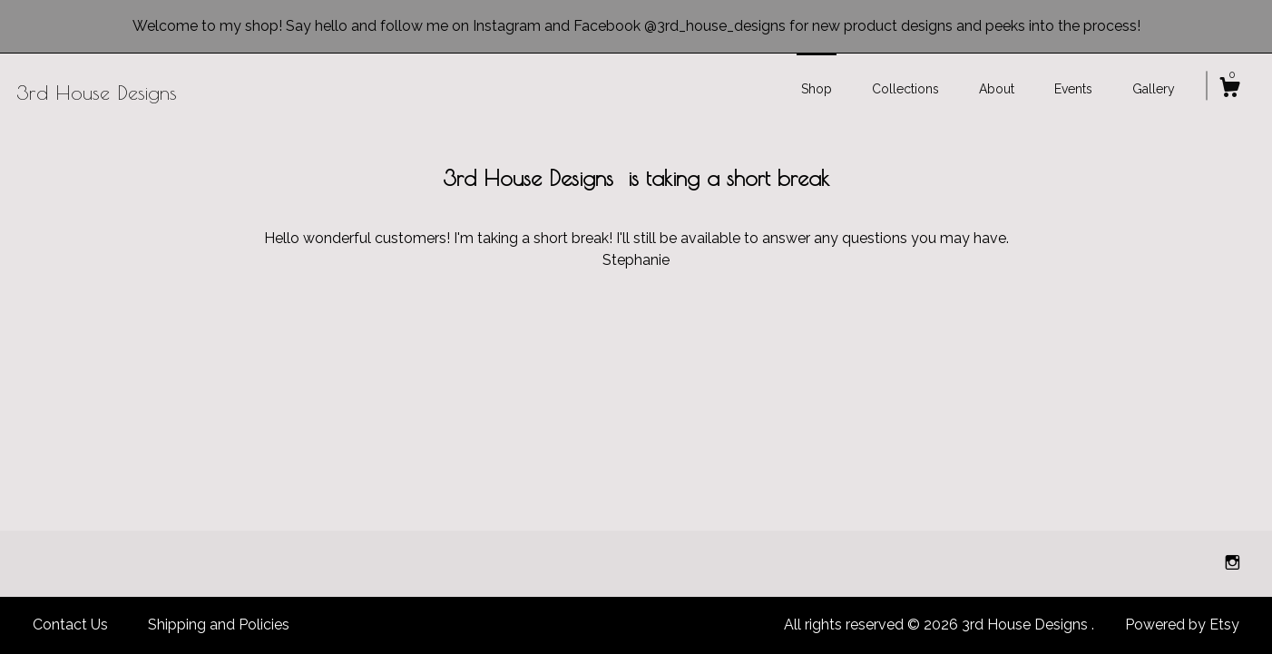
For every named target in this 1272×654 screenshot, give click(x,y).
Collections (905, 89)
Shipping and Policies (218, 624)
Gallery (1153, 89)
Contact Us (70, 624)
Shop (816, 89)
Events (1073, 89)
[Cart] (1229, 89)
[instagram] (1232, 562)
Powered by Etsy (1182, 624)
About (996, 89)
